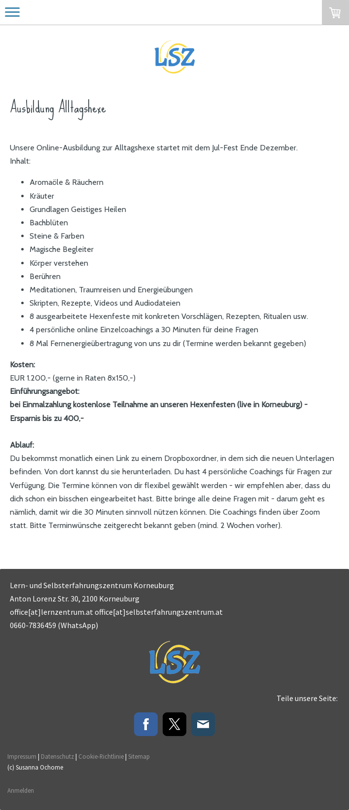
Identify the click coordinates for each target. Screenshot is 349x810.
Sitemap (139, 756)
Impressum (21, 756)
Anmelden (20, 790)
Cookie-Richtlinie (101, 756)
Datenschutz (57, 756)
